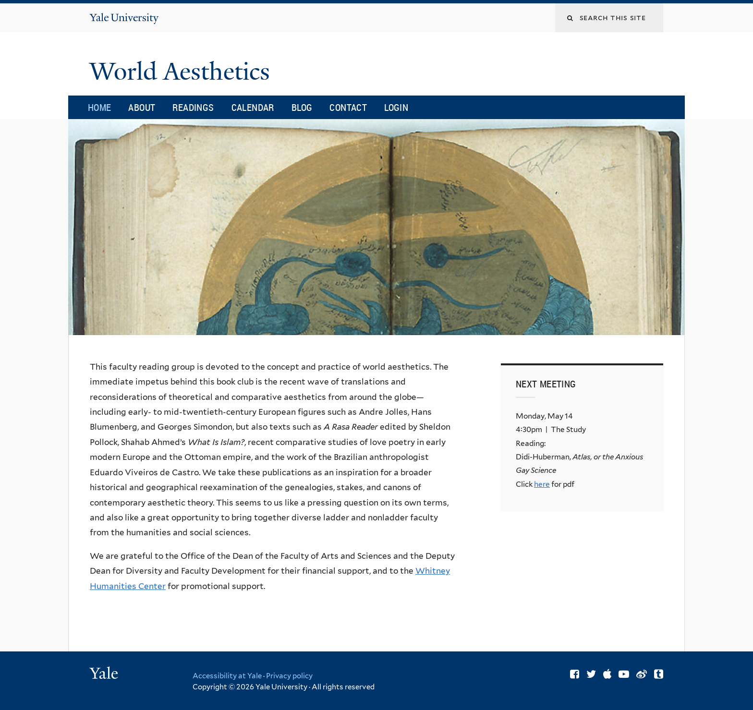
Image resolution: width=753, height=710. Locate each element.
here (542, 484)
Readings (193, 107)
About (141, 107)
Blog (302, 107)
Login (396, 107)
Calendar (252, 107)
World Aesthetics (182, 71)
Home (99, 107)
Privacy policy (289, 676)
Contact (348, 107)
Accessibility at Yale (227, 676)
